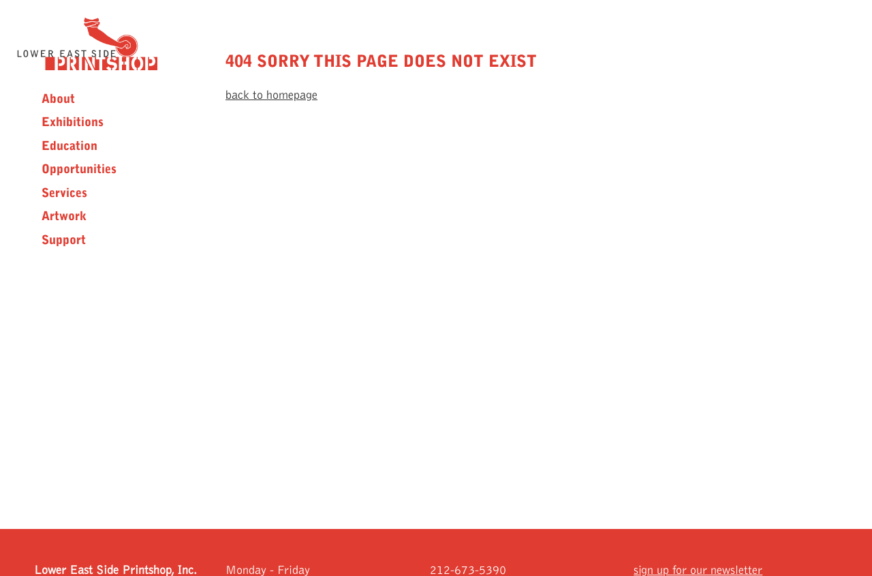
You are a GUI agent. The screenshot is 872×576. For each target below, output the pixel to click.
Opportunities (79, 169)
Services (64, 192)
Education (69, 145)
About (58, 98)
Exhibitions (73, 122)
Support (64, 239)
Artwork (64, 216)
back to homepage (271, 95)
